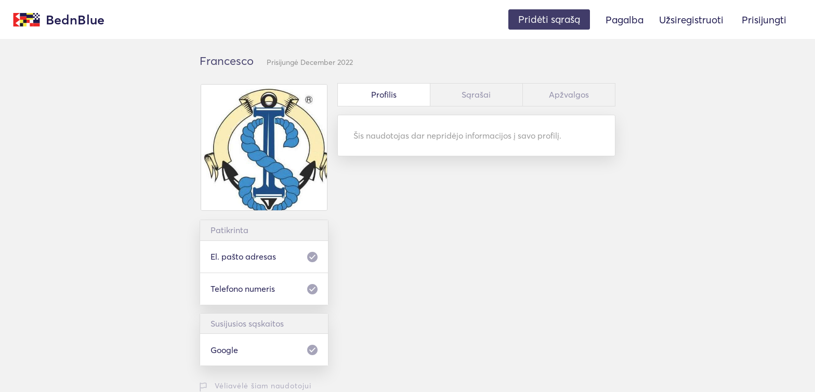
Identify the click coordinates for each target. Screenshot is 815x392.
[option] (264, 147)
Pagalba (624, 19)
